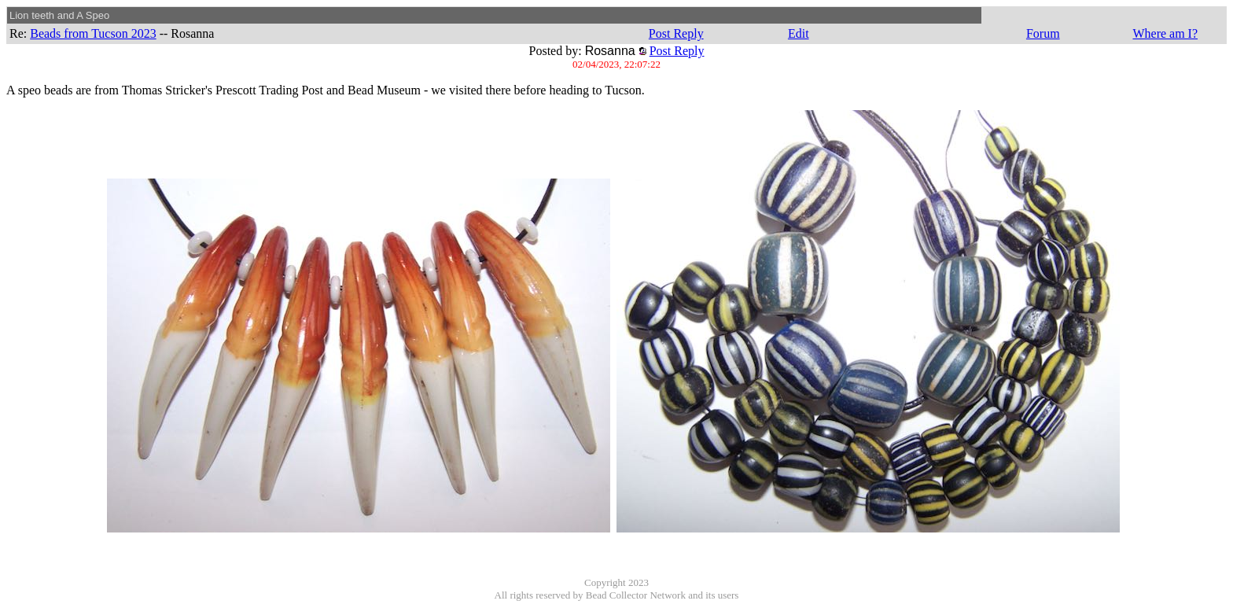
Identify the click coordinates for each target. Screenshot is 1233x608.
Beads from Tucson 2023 (93, 33)
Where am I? (1165, 33)
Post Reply (676, 33)
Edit (798, 33)
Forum (1043, 33)
